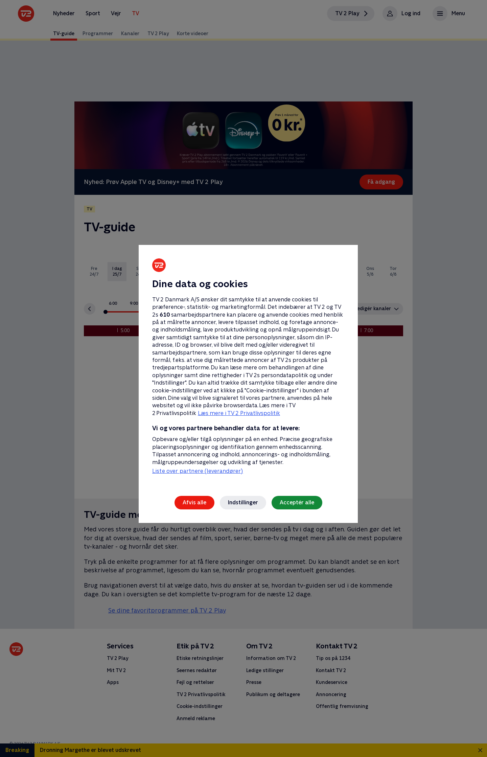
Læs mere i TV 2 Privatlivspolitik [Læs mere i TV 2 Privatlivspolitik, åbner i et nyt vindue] (239, 413)
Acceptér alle (297, 502)
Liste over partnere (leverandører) (197, 471)
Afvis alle (194, 502)
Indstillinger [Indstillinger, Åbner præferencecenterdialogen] (243, 502)
